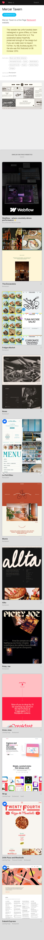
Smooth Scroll (14, 65)
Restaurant (31, 20)
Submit (22, 157)
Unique (12, 68)
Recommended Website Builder (11, 222)
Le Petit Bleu (7, 475)
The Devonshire (9, 284)
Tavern (24, 65)
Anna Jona (6, 730)
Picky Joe (6, 666)
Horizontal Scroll (15, 61)
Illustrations (33, 61)
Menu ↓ (11, 2)
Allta (4, 602)
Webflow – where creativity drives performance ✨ (16, 219)
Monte (5, 539)
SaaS (22, 796)
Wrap (4, 794)
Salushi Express (9, 921)
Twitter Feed (33, 65)
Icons (25, 61)
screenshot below (14, 38)
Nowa (4, 411)
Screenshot (9, 14)
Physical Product (17, 860)
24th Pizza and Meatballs (13, 857)
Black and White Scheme (18, 58)
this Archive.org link (25, 46)
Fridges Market (8, 347)
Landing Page (6, 732)
